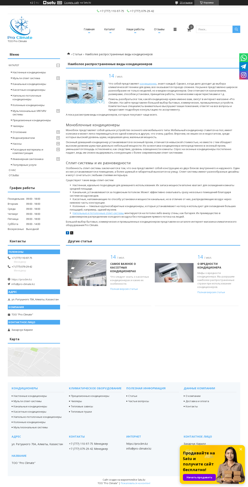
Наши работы (135, 29)
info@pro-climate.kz (23, 284)
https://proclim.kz (22, 279)
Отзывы (159, 29)
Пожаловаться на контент (135, 483)
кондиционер (148, 83)
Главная (89, 29)
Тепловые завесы (82, 406)
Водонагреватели (24, 138)
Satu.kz (141, 479)
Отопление (20, 132)
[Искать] (236, 29)
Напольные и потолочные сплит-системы (98, 213)
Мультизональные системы (31, 427)
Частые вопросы (138, 401)
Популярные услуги (24, 165)
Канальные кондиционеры (29, 84)
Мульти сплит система (26, 78)
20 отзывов (186, 2)
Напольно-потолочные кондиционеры (27, 97)
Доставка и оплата (197, 401)
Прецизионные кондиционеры (32, 120)
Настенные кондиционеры (29, 72)
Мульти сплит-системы (28, 401)
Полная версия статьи (124, 288)
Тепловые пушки (81, 411)
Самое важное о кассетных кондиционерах (123, 267)
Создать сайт (71, 2)
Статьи (77, 54)
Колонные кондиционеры (29, 105)
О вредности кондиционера (209, 265)
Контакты (192, 406)
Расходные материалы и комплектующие (28, 151)
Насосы (17, 143)
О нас (12, 170)
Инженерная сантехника (28, 159)
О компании (193, 396)
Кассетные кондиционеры (29, 90)
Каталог (109, 29)
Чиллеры (18, 126)
